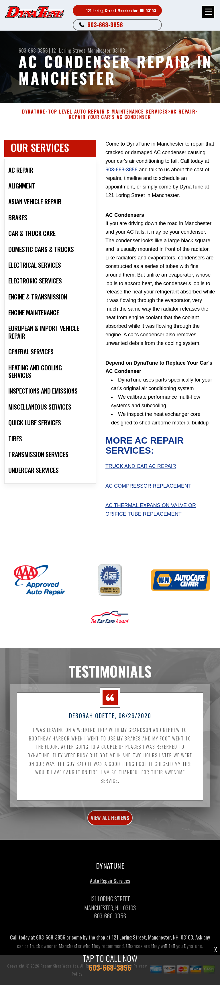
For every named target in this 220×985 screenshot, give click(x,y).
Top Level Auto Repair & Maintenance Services (108, 111)
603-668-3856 (105, 24)
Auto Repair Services (110, 884)
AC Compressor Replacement (148, 486)
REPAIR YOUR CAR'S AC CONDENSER (110, 117)
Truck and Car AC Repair (140, 466)
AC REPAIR (183, 111)
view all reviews (110, 821)
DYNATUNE (34, 111)
